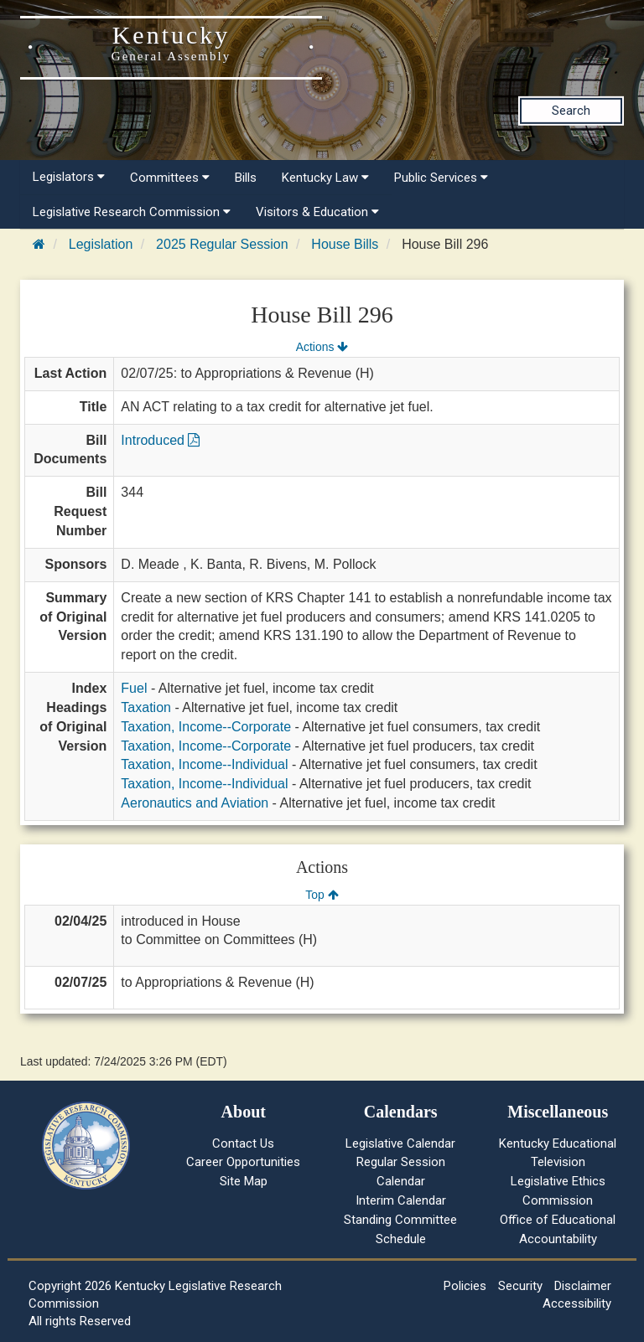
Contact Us (243, 1143)
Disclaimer (582, 1285)
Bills (246, 177)
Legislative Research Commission (132, 211)
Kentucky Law (325, 177)
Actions (322, 347)
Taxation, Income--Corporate (206, 727)
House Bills (344, 244)
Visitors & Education (317, 211)
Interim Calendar (401, 1200)
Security (520, 1285)
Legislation (101, 244)
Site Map (243, 1181)
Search (571, 110)
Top (321, 894)
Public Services (441, 177)
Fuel (134, 688)
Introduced (160, 440)
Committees (170, 177)
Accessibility (577, 1303)
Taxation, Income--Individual (204, 764)
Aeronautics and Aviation (194, 803)
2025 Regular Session (222, 244)
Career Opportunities (243, 1161)
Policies (465, 1285)
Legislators (69, 176)
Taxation (146, 707)
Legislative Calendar (400, 1143)
